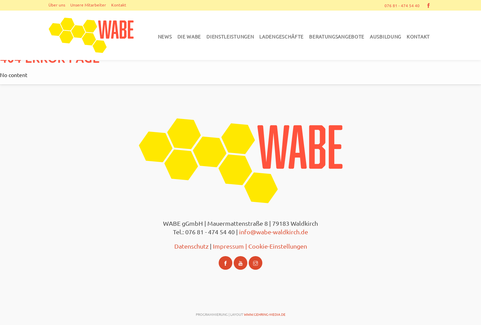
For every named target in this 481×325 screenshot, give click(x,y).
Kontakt (118, 5)
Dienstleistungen (230, 36)
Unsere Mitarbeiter (88, 5)
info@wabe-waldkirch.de (273, 231)
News (165, 36)
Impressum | (230, 246)
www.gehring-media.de (265, 314)
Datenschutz (192, 246)
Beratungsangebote (336, 36)
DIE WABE (189, 36)
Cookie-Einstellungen (277, 246)
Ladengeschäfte (281, 36)
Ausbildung (385, 36)
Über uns (56, 5)
